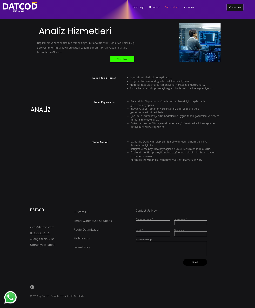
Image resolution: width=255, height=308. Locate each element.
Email (138, 230)
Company (179, 230)
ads (82, 296)
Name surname (143, 219)
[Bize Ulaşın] (122, 59)
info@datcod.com (42, 227)
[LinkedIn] (32, 287)
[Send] (195, 262)
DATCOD (37, 210)
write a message (144, 239)
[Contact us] (235, 7)
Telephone (179, 219)
